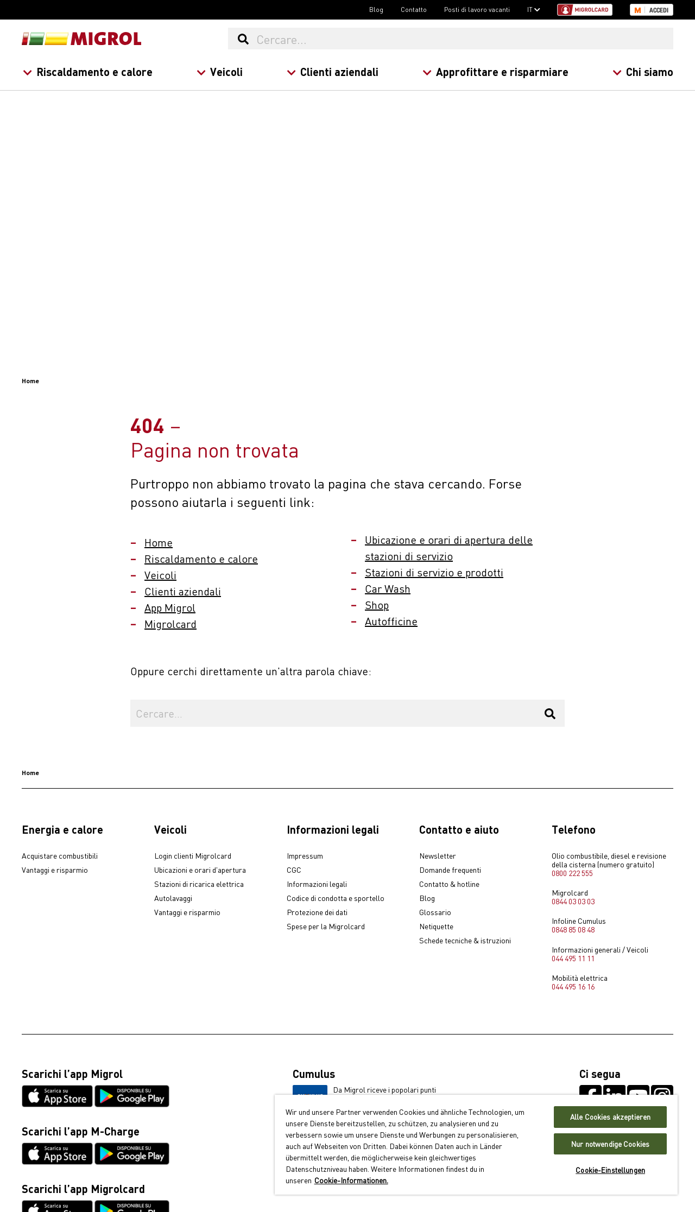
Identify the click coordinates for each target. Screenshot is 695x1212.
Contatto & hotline (449, 884)
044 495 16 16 (573, 986)
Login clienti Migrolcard (192, 856)
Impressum (305, 856)
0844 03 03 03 (573, 901)
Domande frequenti (450, 870)
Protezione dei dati (317, 912)
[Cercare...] (464, 38)
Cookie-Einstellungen (610, 1170)
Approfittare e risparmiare (495, 71)
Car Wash (387, 588)
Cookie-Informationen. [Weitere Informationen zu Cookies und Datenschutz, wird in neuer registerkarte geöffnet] (351, 1180)
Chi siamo (642, 71)
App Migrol (169, 607)
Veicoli (220, 71)
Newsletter (437, 856)
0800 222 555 (572, 872)
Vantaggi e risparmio (55, 870)
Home (158, 542)
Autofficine (391, 620)
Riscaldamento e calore (88, 71)
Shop (377, 604)
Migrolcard (170, 623)
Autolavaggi (173, 898)
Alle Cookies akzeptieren (610, 1117)
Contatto (414, 9)
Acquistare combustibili (60, 856)
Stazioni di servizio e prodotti (434, 571)
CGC (294, 870)
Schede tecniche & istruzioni (465, 941)
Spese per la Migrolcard (326, 926)
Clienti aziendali (332, 71)
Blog (376, 9)
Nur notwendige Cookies (610, 1144)
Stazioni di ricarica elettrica (199, 884)
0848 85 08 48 (573, 929)
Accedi (658, 10)
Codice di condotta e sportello (335, 898)
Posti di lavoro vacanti (477, 9)
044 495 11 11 (573, 958)
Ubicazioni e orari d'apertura (200, 870)
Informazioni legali (317, 884)
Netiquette (436, 926)
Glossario (435, 912)
